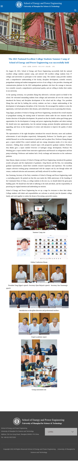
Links (50, 431)
